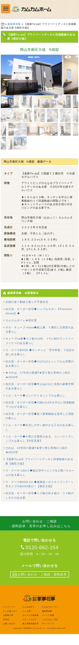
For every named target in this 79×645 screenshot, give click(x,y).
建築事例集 (14, 24)
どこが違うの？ (10, 622)
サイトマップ (48, 635)
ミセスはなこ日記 (50, 630)
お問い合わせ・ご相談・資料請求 (40, 586)
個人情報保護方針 (30, 635)
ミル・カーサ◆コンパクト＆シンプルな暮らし (35, 406)
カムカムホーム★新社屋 (21, 331)
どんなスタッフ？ (50, 618)
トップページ (9, 618)
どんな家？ (27, 622)
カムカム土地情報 (30, 626)
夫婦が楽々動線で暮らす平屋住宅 (26, 312)
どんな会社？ (28, 618)
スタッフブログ (29, 630)
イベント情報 (48, 626)
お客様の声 (8, 626)
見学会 (6, 630)
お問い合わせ (9, 635)
